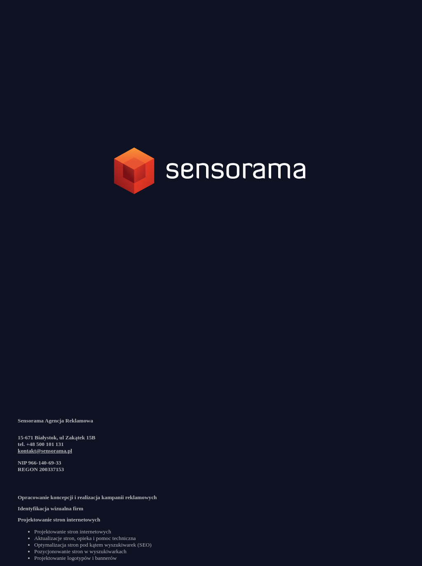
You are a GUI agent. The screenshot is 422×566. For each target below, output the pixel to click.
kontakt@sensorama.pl (45, 451)
